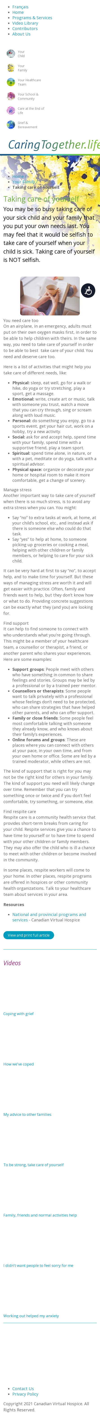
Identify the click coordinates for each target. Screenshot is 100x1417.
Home (18, 12)
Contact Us (23, 1388)
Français (20, 6)
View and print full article (29, 935)
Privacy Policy (25, 1394)
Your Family (25, 181)
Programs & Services (32, 17)
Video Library (25, 23)
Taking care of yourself (35, 187)
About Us (21, 34)
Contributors (25, 28)
